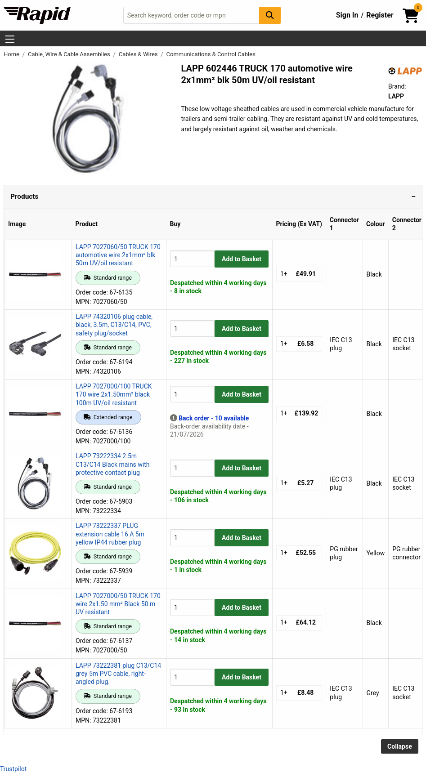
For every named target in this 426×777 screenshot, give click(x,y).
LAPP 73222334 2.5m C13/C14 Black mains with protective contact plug (113, 464)
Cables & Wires (139, 54)
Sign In (347, 15)
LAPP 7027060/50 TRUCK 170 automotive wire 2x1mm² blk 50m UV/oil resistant (118, 255)
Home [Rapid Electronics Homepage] (12, 54)
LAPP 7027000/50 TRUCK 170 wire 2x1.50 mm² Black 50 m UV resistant (118, 604)
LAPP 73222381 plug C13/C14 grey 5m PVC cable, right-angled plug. (118, 673)
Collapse (399, 746)
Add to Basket (241, 259)
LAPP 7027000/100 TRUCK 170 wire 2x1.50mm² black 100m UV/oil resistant (114, 394)
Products (24, 196)
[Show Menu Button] (9, 39)
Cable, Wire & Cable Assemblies (70, 54)
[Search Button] (270, 15)
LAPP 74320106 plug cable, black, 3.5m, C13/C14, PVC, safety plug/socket (114, 324)
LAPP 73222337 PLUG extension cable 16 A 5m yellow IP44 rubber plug (110, 533)
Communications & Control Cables (211, 54)
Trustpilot (13, 769)
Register (379, 15)
